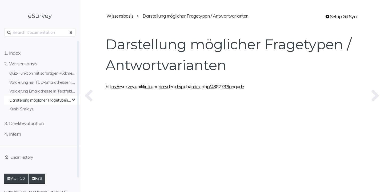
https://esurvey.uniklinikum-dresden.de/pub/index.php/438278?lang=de (175, 86)
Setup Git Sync (342, 16)
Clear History (18, 157)
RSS (37, 178)
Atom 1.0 (16, 178)
